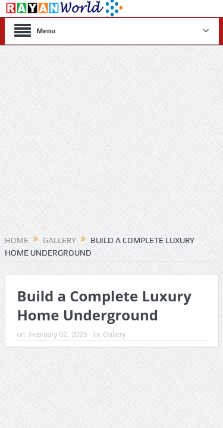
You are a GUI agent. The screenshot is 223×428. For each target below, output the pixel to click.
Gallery (114, 335)
